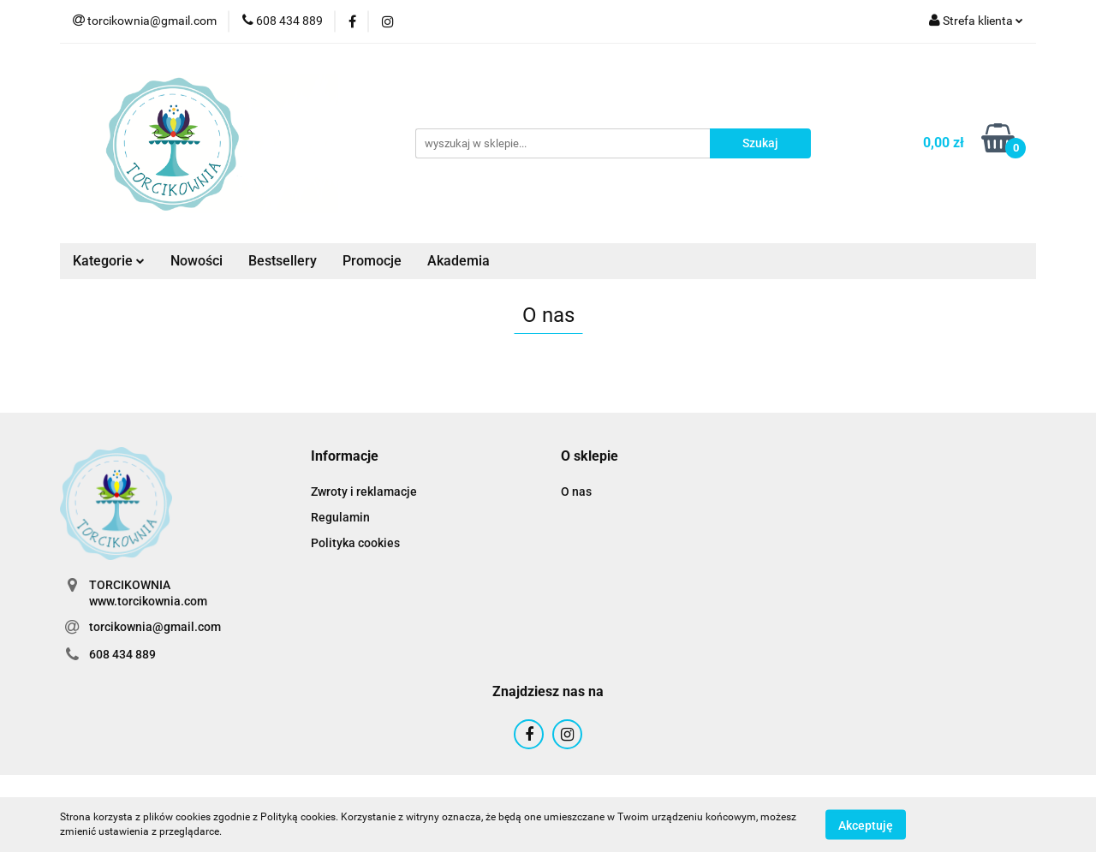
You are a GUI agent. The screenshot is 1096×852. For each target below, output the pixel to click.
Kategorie (109, 261)
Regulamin (340, 517)
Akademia (458, 261)
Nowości (196, 261)
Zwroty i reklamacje (364, 491)
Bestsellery (282, 261)
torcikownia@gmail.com (155, 627)
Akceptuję (865, 824)
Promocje (372, 261)
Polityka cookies (355, 543)
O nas (576, 491)
